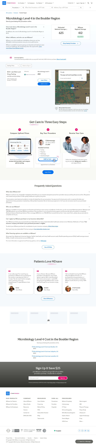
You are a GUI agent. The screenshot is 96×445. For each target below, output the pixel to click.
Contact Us (26, 412)
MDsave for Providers (11, 404)
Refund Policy (41, 407)
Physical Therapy (84, 407)
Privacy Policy (52, 382)
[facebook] (79, 430)
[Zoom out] (87, 101)
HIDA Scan (65, 421)
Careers (25, 410)
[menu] (40, 3)
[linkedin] (88, 430)
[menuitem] (22, 3)
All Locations (9, 13)
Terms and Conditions (20, 438)
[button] (25, 28)
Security (30, 438)
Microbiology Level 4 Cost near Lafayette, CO (45, 351)
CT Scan (64, 407)
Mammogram (83, 401)
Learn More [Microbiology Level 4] (44, 80)
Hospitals (54, 407)
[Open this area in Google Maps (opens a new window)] (58, 104)
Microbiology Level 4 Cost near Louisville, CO (45, 356)
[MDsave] (9, 3)
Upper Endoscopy (84, 415)
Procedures (55, 401)
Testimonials (41, 418)
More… (81, 421)
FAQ (39, 410)
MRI (81, 404)
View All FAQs (48, 247)
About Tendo (26, 404)
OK (82, 78)
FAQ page (43, 241)
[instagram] (82, 430)
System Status (43, 438)
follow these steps (53, 226)
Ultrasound (82, 412)
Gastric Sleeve (66, 415)
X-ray (81, 418)
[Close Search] (90, 7)
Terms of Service (60, 382)
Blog (39, 415)
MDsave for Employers (12, 407)
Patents (36, 438)
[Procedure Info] (67, 29)
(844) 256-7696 (27, 415)
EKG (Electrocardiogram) (68, 412)
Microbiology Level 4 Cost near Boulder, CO (45, 347)
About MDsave (27, 401)
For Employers (31, 3)
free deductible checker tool (42, 229)
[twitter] (85, 430)
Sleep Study (83, 410)
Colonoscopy (65, 404)
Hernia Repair (65, 418)
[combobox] (36, 7)
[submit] (81, 7)
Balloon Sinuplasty (67, 401)
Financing (40, 404)
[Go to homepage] (12, 393)
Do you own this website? (65, 78)
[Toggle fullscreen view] (87, 71)
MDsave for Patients (11, 401)
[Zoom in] (87, 98)
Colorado (16, 13)
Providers (54, 404)
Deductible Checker (43, 412)
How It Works (41, 401)
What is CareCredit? (61, 59)
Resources (26, 407)
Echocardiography (67, 410)
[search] (88, 3)
